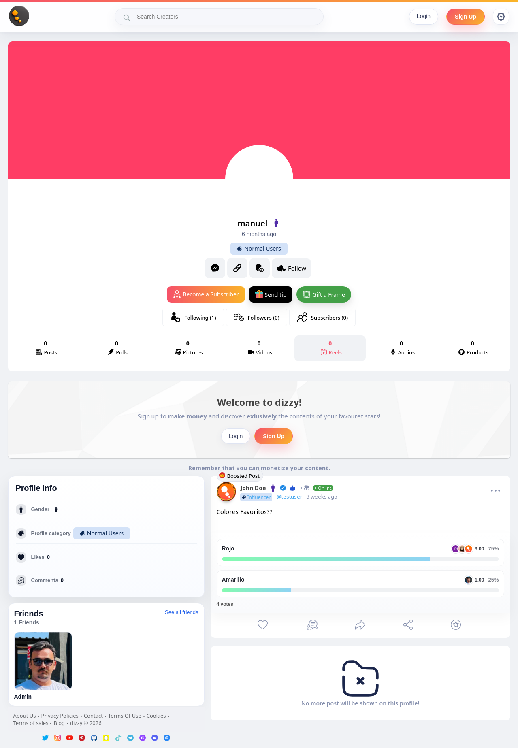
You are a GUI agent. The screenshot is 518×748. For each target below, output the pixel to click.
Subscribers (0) (322, 317)
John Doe (286, 488)
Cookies (156, 715)
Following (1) (193, 317)
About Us (24, 715)
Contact (93, 715)
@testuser (290, 496)
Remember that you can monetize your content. (259, 468)
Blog (59, 723)
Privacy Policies (60, 715)
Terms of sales (31, 723)
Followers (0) (256, 317)
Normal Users (259, 248)
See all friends (181, 612)
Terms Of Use (124, 715)
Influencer (256, 497)
